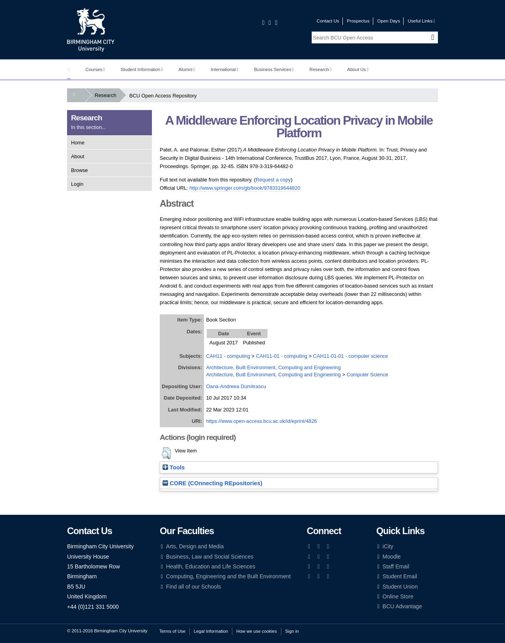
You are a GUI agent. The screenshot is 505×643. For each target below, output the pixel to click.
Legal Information (211, 631)
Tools (174, 467)
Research (320, 69)
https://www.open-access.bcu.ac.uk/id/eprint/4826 (261, 421)
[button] (166, 453)
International (224, 69)
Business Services (274, 69)
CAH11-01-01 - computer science (350, 356)
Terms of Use (172, 631)
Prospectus (358, 21)
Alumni (187, 69)
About (77, 156)
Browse (79, 170)
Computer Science (367, 375)
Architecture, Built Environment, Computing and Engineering (273, 367)
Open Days (388, 21)
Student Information (142, 69)
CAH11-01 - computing (281, 356)
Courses (95, 69)
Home (77, 143)
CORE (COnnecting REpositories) (212, 483)
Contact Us (328, 21)
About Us (357, 69)
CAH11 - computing (228, 356)
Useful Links (421, 21)
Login (77, 184)
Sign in (292, 631)
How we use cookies (256, 631)
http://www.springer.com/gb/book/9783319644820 (244, 188)
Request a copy (273, 180)
